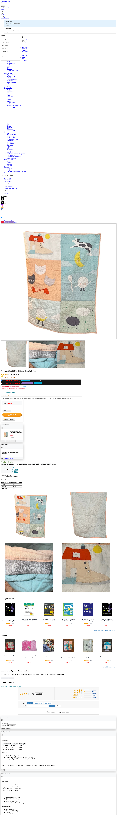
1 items (94, 695)
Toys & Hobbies (8, 88)
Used (22, 383)
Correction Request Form (7, 678)
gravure (9, 72)
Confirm (8, 728)
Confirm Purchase (10, 441)
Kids (3, 57)
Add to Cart (12, 415)
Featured (4, 48)
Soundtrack (10, 80)
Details (24, 386)
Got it (2, 769)
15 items (94, 690)
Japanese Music (11, 74)
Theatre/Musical (11, 82)
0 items (94, 697)
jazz (8, 83)
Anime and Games (12, 79)
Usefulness (48, 703)
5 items (94, 691)
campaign (4, 40)
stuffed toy (10, 91)
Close (2, 458)
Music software (8, 73)
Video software (26, 55)
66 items (39, 694)
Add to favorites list (8, 419)
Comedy (9, 69)
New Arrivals (5, 42)
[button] (58, 16)
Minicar (9, 95)
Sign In (2, 9)
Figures (9, 101)
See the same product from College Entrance (104, 630)
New (16, 380)
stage (8, 66)
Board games (10, 96)
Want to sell (5, 51)
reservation (5, 45)
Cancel (3, 441)
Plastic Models (11, 102)
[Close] (2, 428)
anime (23, 57)
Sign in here (25, 39)
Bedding (16, 471)
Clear (58, 705)
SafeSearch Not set (6, 7)
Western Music (11, 76)
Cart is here (25, 43)
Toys (8, 89)
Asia (8, 86)
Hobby (9, 99)
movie (23, 58)
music (8, 61)
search (3, 6)
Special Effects (11, 63)
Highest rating (38, 703)
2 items (94, 693)
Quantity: (4, 723)
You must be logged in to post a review (11, 686)
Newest (30, 703)
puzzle (9, 93)
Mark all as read (5, 18)
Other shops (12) (10, 392)
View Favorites (9, 458)
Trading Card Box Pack (13, 104)
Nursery (16, 469)
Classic (9, 77)
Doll (8, 92)
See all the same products (109, 667)
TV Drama (24, 60)
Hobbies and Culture (12, 70)
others (8, 64)
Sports (8, 67)
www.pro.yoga (6, 1)
